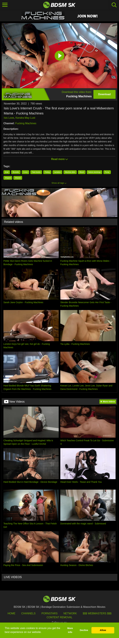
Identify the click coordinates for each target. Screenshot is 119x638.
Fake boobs (36, 172)
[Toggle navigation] (5, 5)
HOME (11, 613)
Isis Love (9, 117)
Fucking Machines (25, 123)
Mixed (82, 172)
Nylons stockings (94, 172)
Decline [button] (84, 630)
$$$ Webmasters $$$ (97, 613)
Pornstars (49, 613)
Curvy (25, 172)
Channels (28, 613)
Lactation (57, 172)
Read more (59, 159)
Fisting (47, 172)
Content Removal (60, 617)
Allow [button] (103, 630)
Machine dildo (70, 172)
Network (70, 613)
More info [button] (70, 630)
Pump (107, 172)
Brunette (16, 172)
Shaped (8, 178)
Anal (6, 172)
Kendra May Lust (25, 117)
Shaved (18, 178)
